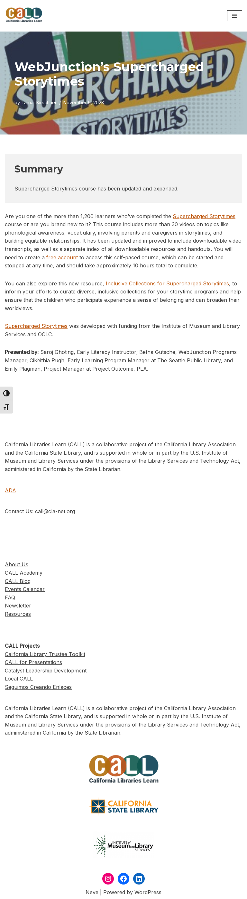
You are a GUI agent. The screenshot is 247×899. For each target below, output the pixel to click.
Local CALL (19, 678)
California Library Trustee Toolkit (45, 654)
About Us (16, 564)
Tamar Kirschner (39, 102)
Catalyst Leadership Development (46, 670)
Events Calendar (25, 589)
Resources (18, 614)
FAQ (10, 597)
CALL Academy (23, 573)
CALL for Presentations (33, 662)
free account (62, 257)
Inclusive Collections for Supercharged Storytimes (167, 283)
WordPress (147, 892)
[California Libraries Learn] (24, 16)
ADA (10, 490)
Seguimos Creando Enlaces (38, 687)
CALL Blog (18, 581)
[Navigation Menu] (234, 15)
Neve (92, 892)
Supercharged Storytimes (204, 216)
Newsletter (18, 605)
